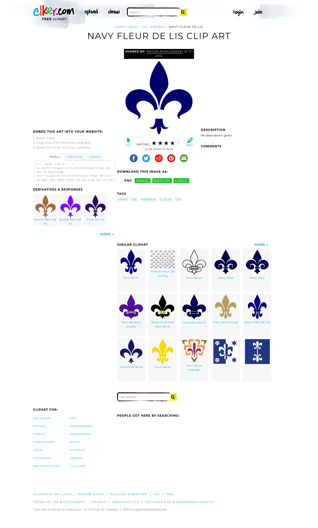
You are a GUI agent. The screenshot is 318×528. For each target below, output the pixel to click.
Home (120, 27)
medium (162, 180)
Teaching (42, 458)
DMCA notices (125, 502)
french (158, 27)
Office (39, 426)
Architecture (46, 466)
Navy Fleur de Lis (257, 309)
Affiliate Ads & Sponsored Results (179, 502)
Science (77, 450)
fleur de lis (131, 264)
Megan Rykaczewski (165, 51)
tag (156, 494)
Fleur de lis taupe (225, 309)
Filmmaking (81, 426)
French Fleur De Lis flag (162, 264)
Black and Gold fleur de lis (162, 311)
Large (95, 157)
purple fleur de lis (70, 210)
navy (134, 27)
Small (55, 157)
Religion (41, 418)
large (181, 180)
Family (39, 434)
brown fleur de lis (45, 210)
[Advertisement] (75, 86)
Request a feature (128, 494)
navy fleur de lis (194, 309)
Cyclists (78, 466)
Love (37, 450)
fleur (165, 199)
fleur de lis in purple (131, 311)
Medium (75, 157)
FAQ (169, 494)
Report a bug (91, 494)
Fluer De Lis (95, 208)
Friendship (44, 442)
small (142, 180)
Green (76, 458)
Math (75, 442)
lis (178, 199)
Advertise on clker (52, 494)
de (144, 27)
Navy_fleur (225, 265)
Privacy (98, 502)
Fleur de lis (162, 354)
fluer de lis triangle (194, 355)
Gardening (80, 434)
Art (73, 418)
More (105, 234)
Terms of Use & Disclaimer (59, 502)
